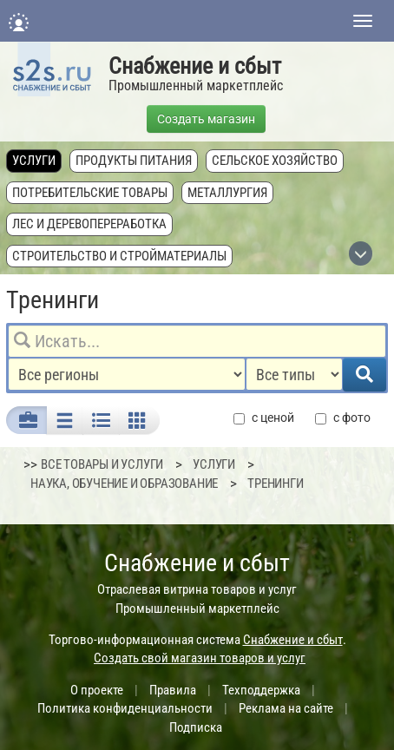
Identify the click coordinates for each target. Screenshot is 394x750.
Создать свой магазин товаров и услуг (199, 658)
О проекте (96, 690)
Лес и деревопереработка (89, 224)
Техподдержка (261, 690)
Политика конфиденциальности (125, 708)
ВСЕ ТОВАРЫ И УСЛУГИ (102, 464)
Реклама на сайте (286, 708)
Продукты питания (134, 160)
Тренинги (275, 483)
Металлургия (227, 193)
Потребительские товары (89, 193)
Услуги (34, 160)
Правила (172, 690)
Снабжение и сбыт (194, 66)
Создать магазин (206, 119)
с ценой (263, 418)
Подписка (195, 727)
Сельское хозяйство (275, 160)
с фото (343, 418)
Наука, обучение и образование (124, 483)
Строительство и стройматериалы (119, 256)
